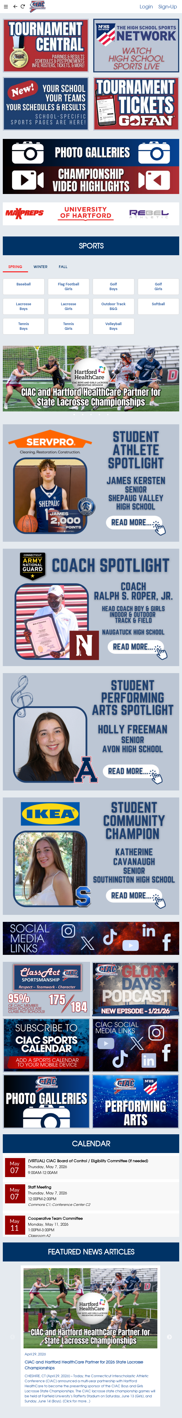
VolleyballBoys (113, 326)
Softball (158, 304)
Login (146, 6)
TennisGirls (68, 326)
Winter (41, 267)
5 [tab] (108, 414)
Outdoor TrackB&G (113, 306)
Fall (63, 267)
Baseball (24, 284)
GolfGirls (158, 286)
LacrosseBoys (23, 306)
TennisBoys (23, 326)
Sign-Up (167, 6)
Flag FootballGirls (68, 286)
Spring (15, 267)
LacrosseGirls (68, 306)
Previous (12, 1337)
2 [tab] (82, 414)
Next (169, 1337)
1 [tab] (74, 414)
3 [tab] (91, 414)
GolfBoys (113, 286)
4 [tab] (99, 414)
